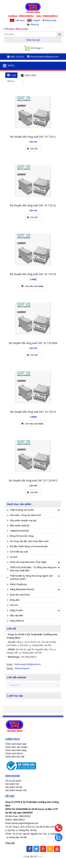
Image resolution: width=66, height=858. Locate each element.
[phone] (58, 830)
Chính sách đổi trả (14, 753)
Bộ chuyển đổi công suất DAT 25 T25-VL (33, 212)
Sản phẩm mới (12, 784)
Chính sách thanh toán (16, 744)
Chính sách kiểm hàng (15, 750)
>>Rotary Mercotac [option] (15, 29)
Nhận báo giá (33, 40)
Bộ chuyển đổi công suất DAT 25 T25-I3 (33, 418)
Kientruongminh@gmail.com (27, 664)
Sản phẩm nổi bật (13, 787)
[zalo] (58, 840)
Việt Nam (20, 20)
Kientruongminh (22, 668)
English (36, 20)
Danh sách (30, 75)
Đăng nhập (50, 20)
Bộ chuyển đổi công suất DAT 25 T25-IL (33, 143)
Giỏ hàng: (32, 48)
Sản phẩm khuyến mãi (15, 790)
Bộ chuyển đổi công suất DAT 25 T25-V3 (33, 281)
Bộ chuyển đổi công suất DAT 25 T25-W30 (33, 350)
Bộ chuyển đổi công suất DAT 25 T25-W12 (33, 487)
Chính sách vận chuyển (16, 747)
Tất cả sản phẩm (13, 781)
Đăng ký (34, 24)
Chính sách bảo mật (14, 756)
